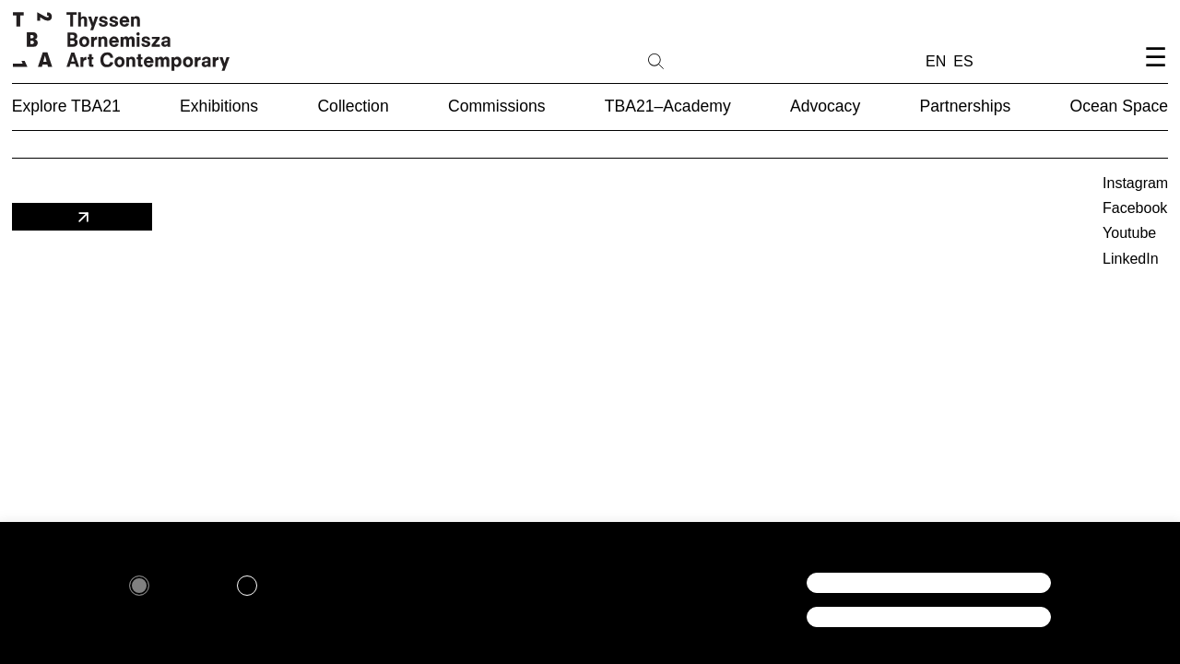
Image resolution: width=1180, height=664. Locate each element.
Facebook (1135, 208)
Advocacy (825, 106)
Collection (352, 106)
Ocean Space (1119, 106)
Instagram (1135, 183)
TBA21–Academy (668, 106)
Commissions (497, 106)
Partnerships (964, 106)
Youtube (1129, 233)
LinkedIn (1131, 259)
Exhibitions (219, 106)
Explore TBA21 (66, 106)
